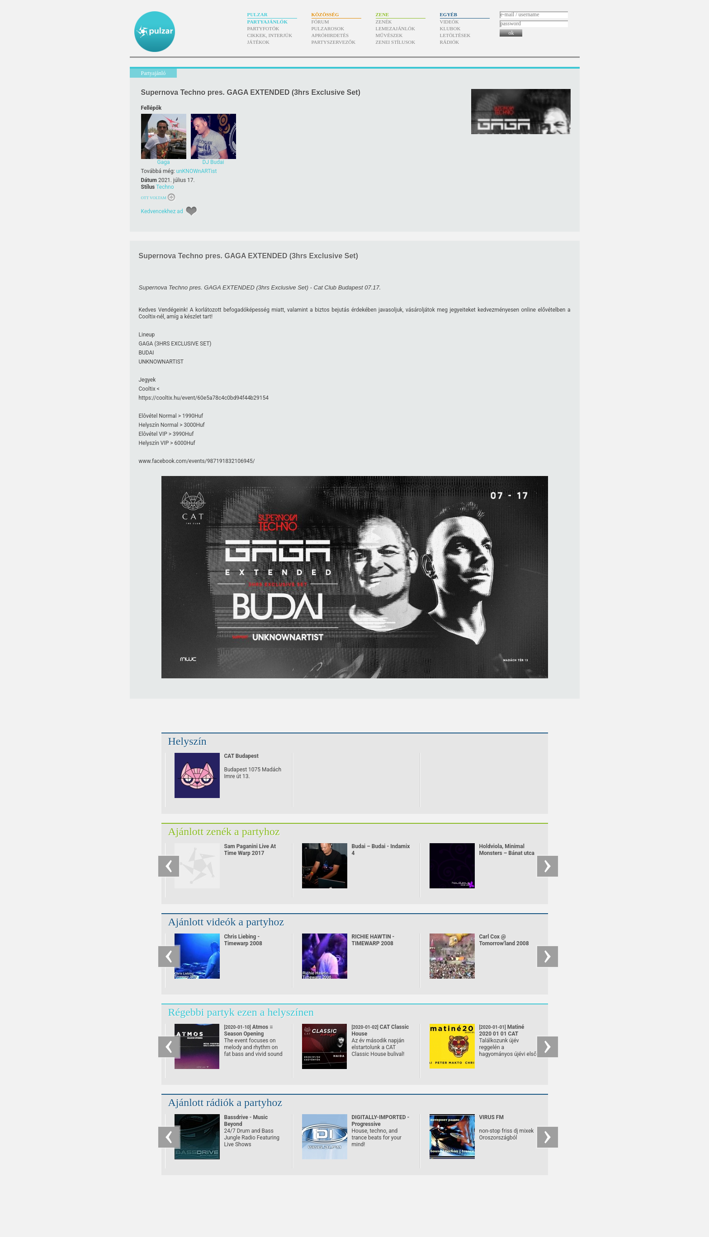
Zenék (384, 21)
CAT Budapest (241, 756)
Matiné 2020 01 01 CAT (502, 1034)
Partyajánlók (267, 21)
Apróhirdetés (330, 35)
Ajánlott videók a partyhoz (226, 922)
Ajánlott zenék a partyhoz (224, 831)
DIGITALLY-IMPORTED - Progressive (381, 1120)
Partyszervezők (334, 42)
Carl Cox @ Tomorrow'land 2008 (504, 940)
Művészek (389, 35)
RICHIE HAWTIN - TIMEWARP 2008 (373, 940)
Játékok (258, 42)
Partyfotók (263, 28)
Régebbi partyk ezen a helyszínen (241, 1012)
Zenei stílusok (396, 42)
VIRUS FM (491, 1117)
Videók (449, 21)
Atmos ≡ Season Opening (248, 1034)
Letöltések (455, 35)
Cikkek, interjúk (270, 35)
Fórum (320, 21)
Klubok (450, 28)
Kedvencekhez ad (162, 211)
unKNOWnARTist (196, 171)
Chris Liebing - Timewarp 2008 (243, 940)
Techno (165, 187)
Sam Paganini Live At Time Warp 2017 (250, 849)
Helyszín (187, 741)
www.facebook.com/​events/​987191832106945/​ (197, 461)
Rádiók (449, 42)
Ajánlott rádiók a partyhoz (225, 1102)
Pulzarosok (328, 28)
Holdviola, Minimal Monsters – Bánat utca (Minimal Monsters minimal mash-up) (507, 856)
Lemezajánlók (395, 28)
